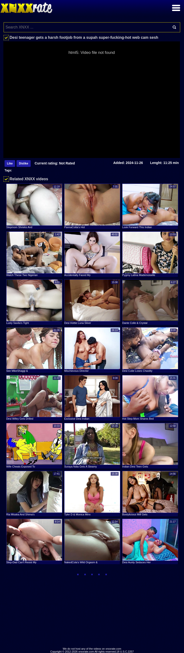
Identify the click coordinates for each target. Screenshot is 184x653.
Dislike (23, 163)
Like (10, 163)
